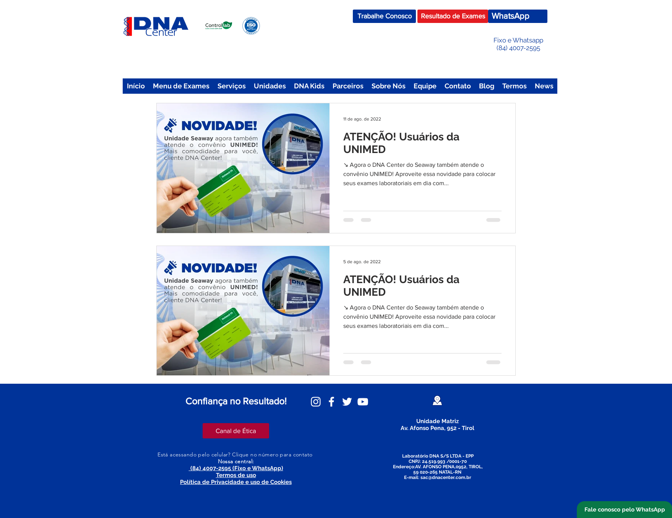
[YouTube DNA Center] (362, 401)
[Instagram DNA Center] (315, 401)
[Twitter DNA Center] (347, 401)
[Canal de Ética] (236, 430)
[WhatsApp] (517, 16)
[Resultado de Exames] (452, 16)
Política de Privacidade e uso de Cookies (236, 482)
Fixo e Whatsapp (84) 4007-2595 (518, 44)
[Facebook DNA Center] (331, 401)
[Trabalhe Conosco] (384, 16)
